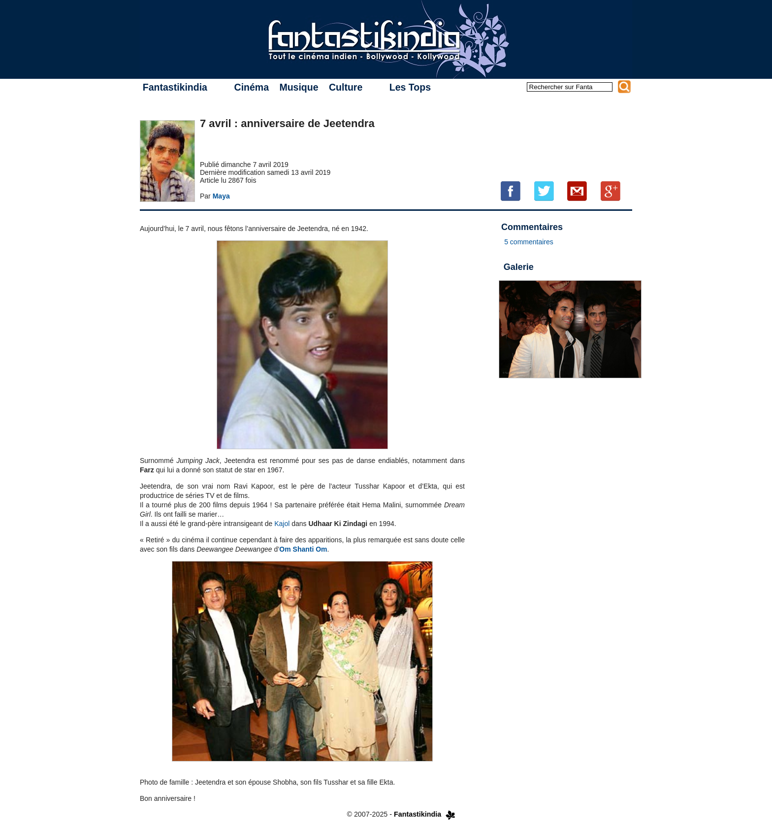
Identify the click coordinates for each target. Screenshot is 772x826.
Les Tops (410, 87)
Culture (345, 87)
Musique (298, 87)
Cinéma (251, 87)
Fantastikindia (175, 87)
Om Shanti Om (303, 549)
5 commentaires (528, 242)
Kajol (282, 524)
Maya (221, 196)
